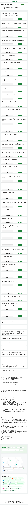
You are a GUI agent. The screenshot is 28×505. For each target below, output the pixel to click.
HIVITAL (12, 488)
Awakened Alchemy (11, 486)
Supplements (4, 447)
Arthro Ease (12, 482)
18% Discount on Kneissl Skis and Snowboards (9, 225)
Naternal (12, 466)
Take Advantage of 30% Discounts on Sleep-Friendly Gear (11, 296)
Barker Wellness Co (19, 466)
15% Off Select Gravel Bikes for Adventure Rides (9, 39)
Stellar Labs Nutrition (20, 484)
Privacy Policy (15, 496)
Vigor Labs (18, 480)
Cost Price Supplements (20, 482)
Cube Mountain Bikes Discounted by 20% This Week (10, 183)
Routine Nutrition (12, 484)
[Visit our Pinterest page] (14, 500)
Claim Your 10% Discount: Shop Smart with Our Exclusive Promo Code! (13, 30)
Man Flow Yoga (5, 482)
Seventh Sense (5, 466)
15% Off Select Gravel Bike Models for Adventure (9, 134)
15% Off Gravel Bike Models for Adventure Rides (9, 166)
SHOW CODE (20, 27)
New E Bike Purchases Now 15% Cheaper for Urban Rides (11, 118)
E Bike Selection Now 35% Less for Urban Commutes (10, 175)
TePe (20, 460)
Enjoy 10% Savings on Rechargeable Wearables (9, 312)
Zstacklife (5, 484)
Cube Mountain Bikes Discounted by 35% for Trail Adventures (11, 94)
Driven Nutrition (5, 488)
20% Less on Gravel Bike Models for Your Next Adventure (11, 109)
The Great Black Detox (6, 478)
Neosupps (12, 458)
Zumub (5, 470)
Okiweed (18, 458)
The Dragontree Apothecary (7, 468)
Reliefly (5, 462)
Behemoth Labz (5, 490)
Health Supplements (13, 447)
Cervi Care (18, 488)
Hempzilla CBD (20, 462)
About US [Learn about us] (3, 496)
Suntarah (15, 468)
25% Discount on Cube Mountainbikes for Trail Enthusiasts (11, 62)
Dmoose (4, 464)
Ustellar (18, 464)
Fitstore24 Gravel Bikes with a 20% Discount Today (10, 143)
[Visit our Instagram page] (16, 500)
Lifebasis (21, 468)
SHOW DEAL (20, 52)
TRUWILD (12, 480)
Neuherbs (4, 486)
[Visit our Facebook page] (11, 500)
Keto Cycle (14, 478)
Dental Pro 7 (5, 458)
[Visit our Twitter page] (13, 500)
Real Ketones (5, 480)
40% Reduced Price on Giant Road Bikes (8, 192)
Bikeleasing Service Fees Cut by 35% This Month (9, 71)
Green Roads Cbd (13, 460)
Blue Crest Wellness (12, 462)
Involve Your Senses (11, 464)
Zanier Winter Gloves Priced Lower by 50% (8, 55)
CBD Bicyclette (5, 460)
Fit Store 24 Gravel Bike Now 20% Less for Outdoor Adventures (11, 287)
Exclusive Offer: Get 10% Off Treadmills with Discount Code (11, 21)
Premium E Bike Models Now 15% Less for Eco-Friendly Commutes (12, 86)
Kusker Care (18, 486)
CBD (17, 447)
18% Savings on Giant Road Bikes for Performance (10, 159)
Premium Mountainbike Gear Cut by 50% (8, 209)
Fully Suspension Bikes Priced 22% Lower (8, 201)
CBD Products (8, 447)
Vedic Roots (20, 478)
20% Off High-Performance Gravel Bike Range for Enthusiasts (11, 78)
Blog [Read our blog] (16, 498)
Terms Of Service (21, 496)
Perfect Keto (12, 490)
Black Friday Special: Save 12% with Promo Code (9, 13)
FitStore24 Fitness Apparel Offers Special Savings (9, 303)
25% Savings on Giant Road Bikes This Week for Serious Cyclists (12, 101)
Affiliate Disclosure (11, 498)
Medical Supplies (21, 447)
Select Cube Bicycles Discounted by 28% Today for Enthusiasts (12, 126)
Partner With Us (9, 496)
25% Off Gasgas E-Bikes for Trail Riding (8, 218)
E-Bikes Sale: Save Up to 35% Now (7, 256)
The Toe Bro (11, 470)
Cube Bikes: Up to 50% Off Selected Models (8, 264)
